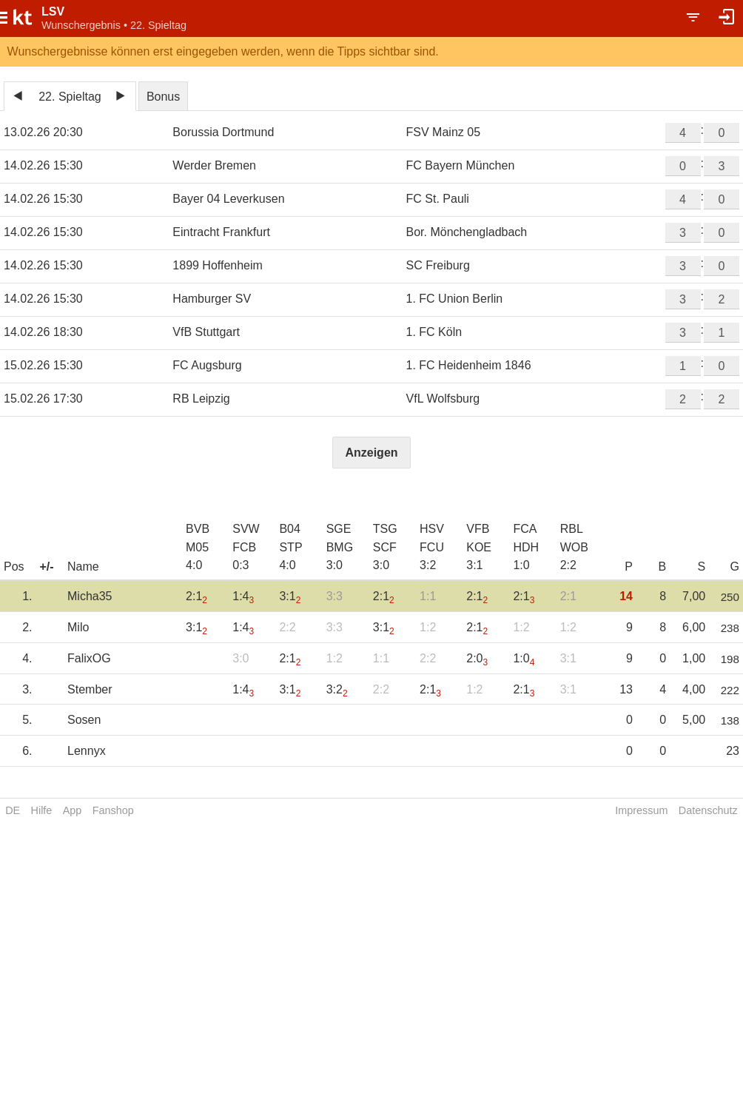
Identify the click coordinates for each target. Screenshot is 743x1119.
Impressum (641, 810)
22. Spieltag (69, 96)
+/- (46, 566)
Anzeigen (371, 452)
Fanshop (113, 810)
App (72, 810)
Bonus (163, 96)
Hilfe (42, 810)
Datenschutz (708, 810)
